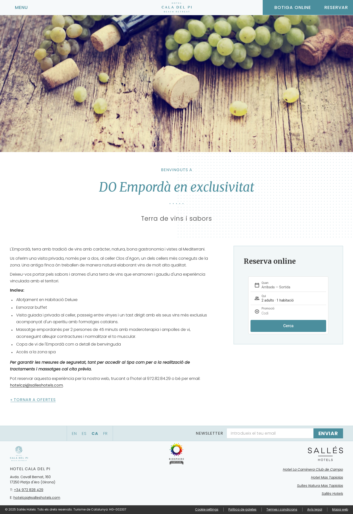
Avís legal (314, 509)
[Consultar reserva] (332, 7)
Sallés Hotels (332, 493)
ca (95, 433)
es (84, 433)
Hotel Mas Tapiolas (327, 477)
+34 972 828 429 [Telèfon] (28, 489)
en (74, 433)
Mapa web (340, 509)
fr (105, 433)
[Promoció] (299, 313)
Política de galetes (242, 509)
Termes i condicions (281, 509)
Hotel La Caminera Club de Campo (313, 469)
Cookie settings (206, 510)
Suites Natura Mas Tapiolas (320, 485)
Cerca (288, 325)
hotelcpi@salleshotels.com (36, 385)
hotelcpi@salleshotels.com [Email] (36, 497)
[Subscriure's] (328, 433)
